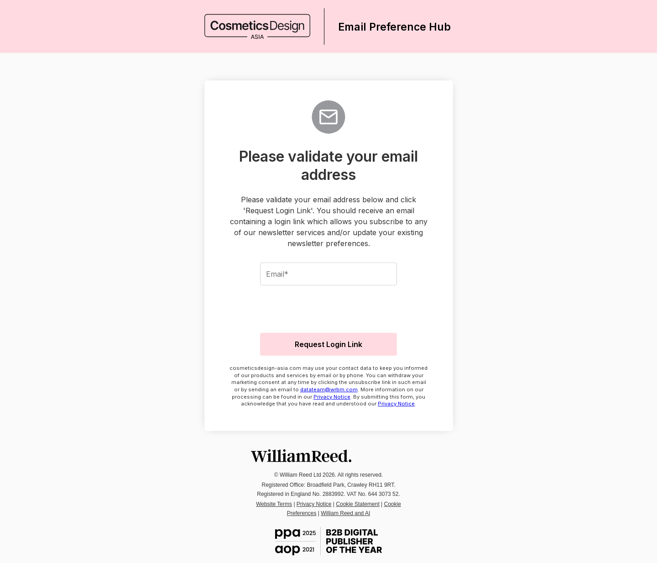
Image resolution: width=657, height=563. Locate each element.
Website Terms (274, 504)
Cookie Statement (357, 504)
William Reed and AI (345, 513)
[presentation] (328, 308)
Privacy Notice (331, 397)
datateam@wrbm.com (329, 389)
